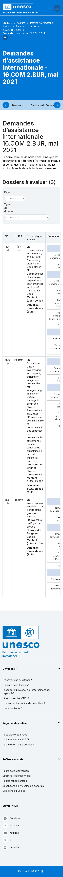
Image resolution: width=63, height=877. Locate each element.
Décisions (18, 105)
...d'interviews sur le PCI (16, 739)
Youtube (11, 833)
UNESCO (7, 22)
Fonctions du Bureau (42, 105)
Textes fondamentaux (15, 780)
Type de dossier (9, 208)
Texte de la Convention (16, 770)
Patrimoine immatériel (42, 22)
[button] (5, 39)
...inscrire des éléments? (16, 685)
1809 (7, 359)
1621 (7, 499)
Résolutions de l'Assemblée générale (23, 785)
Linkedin (11, 847)
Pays (7, 192)
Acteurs (7, 26)
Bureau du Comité (26, 26)
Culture (21, 22)
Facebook (12, 818)
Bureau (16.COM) (12, 30)
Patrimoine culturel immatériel (20, 12)
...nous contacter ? (13, 708)
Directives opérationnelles (17, 775)
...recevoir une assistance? (17, 679)
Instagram (11, 825)
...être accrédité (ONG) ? (16, 698)
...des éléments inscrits (15, 734)
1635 (7, 246)
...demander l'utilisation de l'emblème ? (24, 703)
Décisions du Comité (14, 790)
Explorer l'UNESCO (31, 871)
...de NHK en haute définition (18, 744)
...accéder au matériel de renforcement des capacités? (27, 691)
